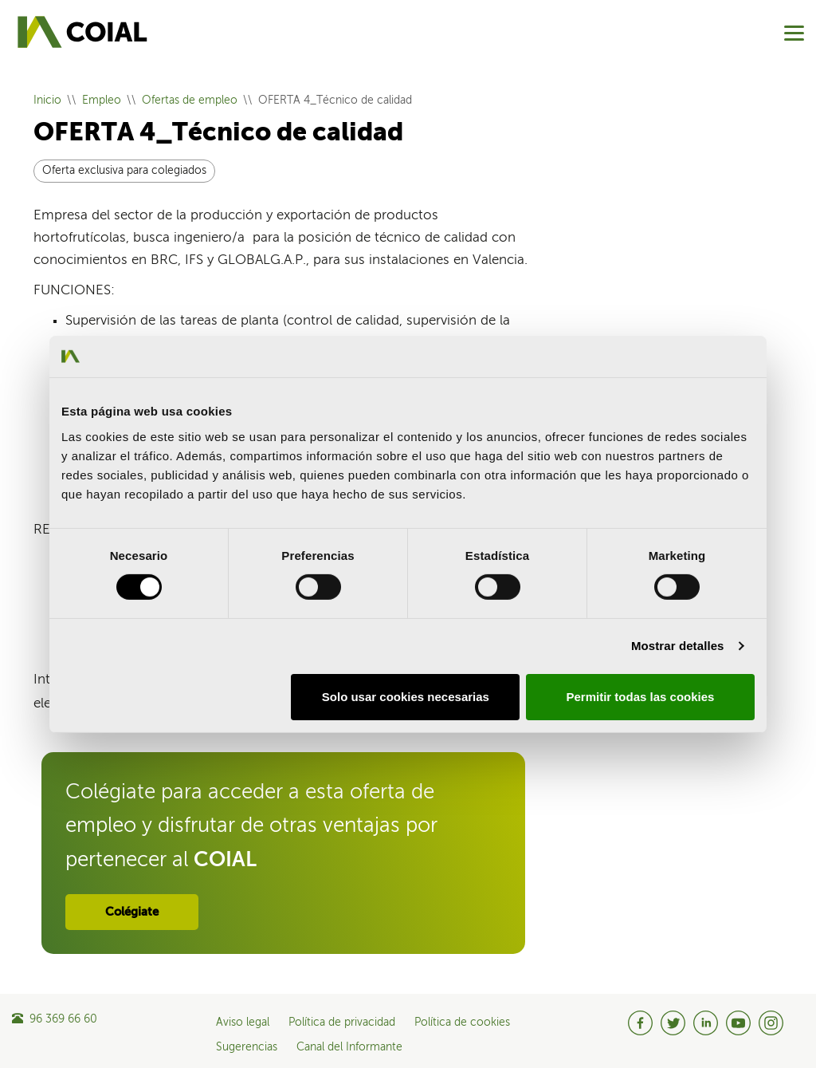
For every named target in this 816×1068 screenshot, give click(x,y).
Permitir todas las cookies (640, 696)
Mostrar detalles (677, 645)
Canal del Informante (349, 1047)
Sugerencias (246, 1047)
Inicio (47, 100)
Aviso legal (242, 1022)
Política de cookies (462, 1022)
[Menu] (794, 33)
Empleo (101, 100)
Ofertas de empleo (189, 100)
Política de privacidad (341, 1022)
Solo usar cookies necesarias (405, 696)
